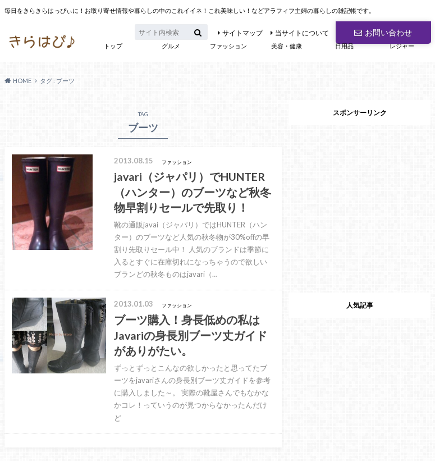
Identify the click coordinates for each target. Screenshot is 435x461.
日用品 (344, 45)
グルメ (171, 45)
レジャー (402, 45)
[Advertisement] (360, 200)
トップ (113, 45)
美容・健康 (286, 45)
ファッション (228, 45)
